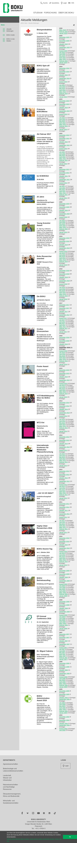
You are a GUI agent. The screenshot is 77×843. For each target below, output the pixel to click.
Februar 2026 (63, 31)
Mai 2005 (62, 706)
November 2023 (64, 104)
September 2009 (64, 581)
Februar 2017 (63, 328)
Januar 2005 (63, 713)
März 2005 (62, 709)
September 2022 (64, 145)
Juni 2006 (62, 678)
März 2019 (62, 260)
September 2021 (64, 179)
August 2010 (63, 551)
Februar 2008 (63, 625)
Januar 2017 (63, 332)
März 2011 (62, 527)
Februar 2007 (63, 658)
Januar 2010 (63, 565)
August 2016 (63, 351)
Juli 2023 (62, 117)
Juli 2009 (62, 586)
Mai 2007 (62, 652)
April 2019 (62, 258)
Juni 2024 (62, 87)
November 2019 (64, 241)
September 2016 (64, 347)
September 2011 (64, 514)
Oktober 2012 (63, 478)
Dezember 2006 (64, 663)
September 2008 (64, 611)
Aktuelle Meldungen (10, 30)
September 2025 (64, 47)
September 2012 (64, 481)
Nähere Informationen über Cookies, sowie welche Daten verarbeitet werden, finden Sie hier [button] (34, 840)
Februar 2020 (63, 229)
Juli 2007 (62, 649)
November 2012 (64, 474)
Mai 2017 (62, 323)
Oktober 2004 (63, 723)
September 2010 (64, 548)
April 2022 (62, 157)
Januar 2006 (63, 687)
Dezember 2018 (64, 270)
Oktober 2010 (63, 545)
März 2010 (62, 560)
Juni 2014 (62, 421)
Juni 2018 (62, 289)
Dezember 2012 (64, 471)
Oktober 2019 (63, 245)
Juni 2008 (62, 618)
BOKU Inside (11, 35)
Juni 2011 (62, 522)
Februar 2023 (63, 126)
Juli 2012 (62, 486)
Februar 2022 (63, 160)
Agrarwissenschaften (10, 764)
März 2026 (62, 30)
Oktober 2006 (63, 670)
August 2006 (63, 677)
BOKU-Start (24, 23)
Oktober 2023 (63, 107)
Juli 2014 (62, 419)
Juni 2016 (62, 354)
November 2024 (64, 71)
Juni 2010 (62, 555)
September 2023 (64, 111)
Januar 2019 (63, 265)
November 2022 (64, 138)
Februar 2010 (63, 561)
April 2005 (62, 708)
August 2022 (63, 148)
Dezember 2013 (64, 437)
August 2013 (63, 450)
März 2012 (62, 493)
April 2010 (62, 558)
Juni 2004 (62, 730)
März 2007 (62, 656)
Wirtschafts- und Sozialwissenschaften (10, 802)
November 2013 (64, 440)
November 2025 (64, 41)
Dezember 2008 (64, 601)
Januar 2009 (63, 596)
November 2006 (64, 667)
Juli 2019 (62, 253)
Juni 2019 (62, 255)
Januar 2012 (63, 498)
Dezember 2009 (64, 570)
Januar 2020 (63, 232)
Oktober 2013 (63, 443)
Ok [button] (70, 837)
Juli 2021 (62, 186)
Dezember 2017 (64, 305)
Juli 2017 (62, 320)
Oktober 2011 (63, 510)
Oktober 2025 (63, 44)
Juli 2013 (62, 454)
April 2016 (62, 357)
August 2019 (63, 251)
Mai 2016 (62, 356)
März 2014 (62, 426)
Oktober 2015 (63, 377)
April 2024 (62, 90)
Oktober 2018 (63, 277)
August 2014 (63, 416)
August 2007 (63, 647)
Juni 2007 (62, 651)
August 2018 (63, 284)
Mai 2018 (62, 291)
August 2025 (63, 51)
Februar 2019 (63, 261)
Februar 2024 (63, 93)
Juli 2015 (62, 385)
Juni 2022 (62, 153)
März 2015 (62, 392)
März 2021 (62, 193)
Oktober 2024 (63, 75)
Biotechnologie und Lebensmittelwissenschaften (13, 770)
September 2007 (64, 644)
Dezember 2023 (64, 101)
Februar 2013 (63, 462)
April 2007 (62, 654)
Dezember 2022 (64, 135)
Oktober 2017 (63, 311)
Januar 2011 (63, 532)
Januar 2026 (63, 33)
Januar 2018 (63, 299)
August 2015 (63, 383)
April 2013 (62, 459)
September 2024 (64, 78)
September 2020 (64, 214)
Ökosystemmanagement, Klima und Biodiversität (12, 795)
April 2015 (62, 390)
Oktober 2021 (63, 176)
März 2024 (62, 92)
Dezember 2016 (64, 337)
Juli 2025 (62, 52)
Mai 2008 (62, 620)
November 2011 (64, 507)
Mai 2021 (62, 189)
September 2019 (64, 248)
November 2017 (64, 308)
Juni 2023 (62, 119)
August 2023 (63, 114)
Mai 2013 (62, 457)
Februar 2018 (63, 296)
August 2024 (63, 82)
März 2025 (62, 59)
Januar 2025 (63, 62)
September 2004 (64, 725)
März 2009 (62, 592)
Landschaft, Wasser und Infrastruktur (7, 778)
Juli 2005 (62, 703)
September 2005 (64, 699)
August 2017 (63, 318)
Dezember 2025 (64, 37)
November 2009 (64, 574)
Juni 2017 (62, 322)
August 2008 (63, 615)
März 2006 (62, 683)
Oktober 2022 (63, 142)
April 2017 (62, 325)
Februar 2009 (63, 594)
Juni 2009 (62, 587)
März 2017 (62, 327)
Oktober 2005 (63, 697)
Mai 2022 (62, 155)
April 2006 (62, 682)
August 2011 (63, 517)
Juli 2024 (62, 85)
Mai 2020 (62, 224)
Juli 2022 (62, 152)
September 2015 (64, 380)
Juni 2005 (62, 704)
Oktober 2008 (63, 608)
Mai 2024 (62, 88)
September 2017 (64, 315)
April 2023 (62, 123)
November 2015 (64, 373)
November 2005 (64, 694)
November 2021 (64, 173)
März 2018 (62, 294)
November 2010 (64, 541)
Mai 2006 (62, 680)
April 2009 (62, 591)
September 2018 (64, 281)
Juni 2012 (62, 488)
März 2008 (62, 623)
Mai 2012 (62, 490)
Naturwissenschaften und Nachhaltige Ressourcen (10, 787)
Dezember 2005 (64, 691)
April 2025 (62, 57)
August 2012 (63, 484)
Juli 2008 (62, 617)
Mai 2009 (62, 589)
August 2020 (63, 217)
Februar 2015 (63, 393)
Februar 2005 (63, 711)
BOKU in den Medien (11, 40)
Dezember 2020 (64, 204)
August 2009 (63, 584)
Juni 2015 (62, 387)
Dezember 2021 (64, 169)
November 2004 (64, 720)
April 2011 (62, 525)
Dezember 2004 (64, 717)
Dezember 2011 (64, 504)
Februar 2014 (63, 428)
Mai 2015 (62, 388)
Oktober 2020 (63, 210)
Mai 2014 (62, 423)
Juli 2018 (62, 287)
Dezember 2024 (64, 68)
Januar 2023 (63, 129)
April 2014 (62, 424)
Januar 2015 (63, 397)
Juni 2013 (62, 455)
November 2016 (64, 341)
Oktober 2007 (63, 641)
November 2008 (64, 605)
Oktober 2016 (63, 344)
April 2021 (62, 191)
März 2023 (62, 124)
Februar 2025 (63, 61)
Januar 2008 (63, 628)
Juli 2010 (62, 553)
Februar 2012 (63, 495)
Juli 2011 (62, 520)
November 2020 (64, 207)
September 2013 (64, 447)
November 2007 (64, 637)
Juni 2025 (62, 54)
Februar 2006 (63, 685)
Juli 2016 (62, 352)
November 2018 (64, 274)
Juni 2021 (62, 188)
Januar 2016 (63, 364)
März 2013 (62, 460)
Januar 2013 (63, 465)
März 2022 (62, 158)
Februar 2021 (63, 194)
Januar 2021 (63, 198)
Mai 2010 (62, 556)
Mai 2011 (62, 524)
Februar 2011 (63, 529)
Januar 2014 (63, 431)
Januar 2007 (63, 659)
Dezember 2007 (64, 634)
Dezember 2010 (64, 538)
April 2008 (62, 622)
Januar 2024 (63, 97)
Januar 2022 (63, 164)
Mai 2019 (62, 256)
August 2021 (63, 183)
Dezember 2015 (64, 370)
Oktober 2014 (63, 409)
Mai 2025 (62, 56)
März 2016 (62, 359)
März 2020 (62, 227)
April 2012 (62, 491)
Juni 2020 (62, 222)
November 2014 (64, 406)
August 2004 (63, 728)
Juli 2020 (62, 220)
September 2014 (64, 413)
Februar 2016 (63, 361)
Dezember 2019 (64, 238)
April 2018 (62, 292)
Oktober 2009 (63, 577)
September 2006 (64, 673)
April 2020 (62, 225)
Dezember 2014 (64, 402)
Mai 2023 (62, 121)
